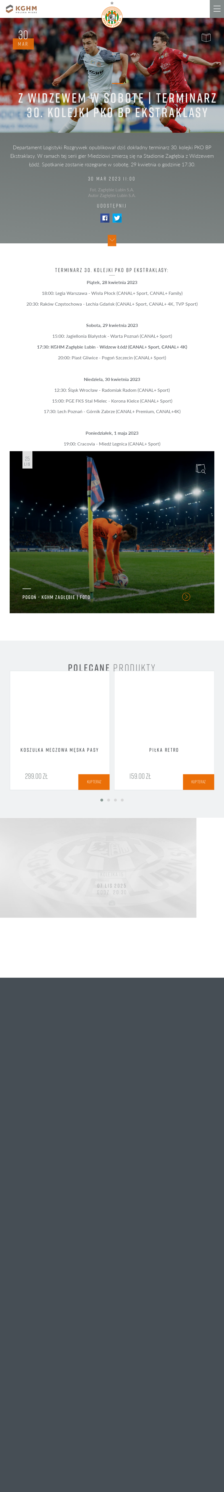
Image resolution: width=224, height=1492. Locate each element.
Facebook (104, 218)
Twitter (117, 218)
